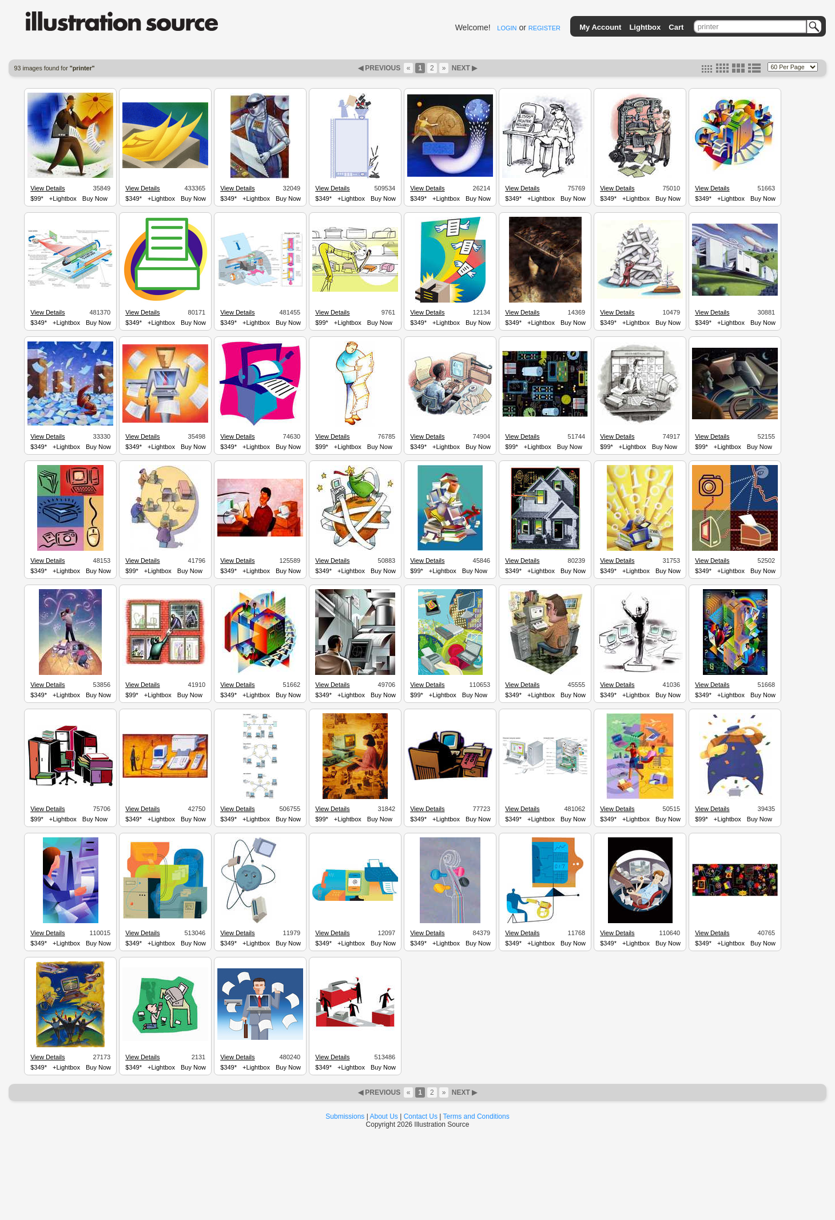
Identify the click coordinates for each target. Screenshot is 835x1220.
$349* (133, 198)
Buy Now (95, 198)
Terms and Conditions (476, 1116)
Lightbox (645, 27)
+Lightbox (63, 198)
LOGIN (506, 28)
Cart (676, 27)
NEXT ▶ (463, 68)
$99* (36, 198)
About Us (384, 1116)
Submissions (344, 1116)
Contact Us (421, 1116)
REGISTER (544, 28)
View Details (47, 188)
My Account (600, 27)
